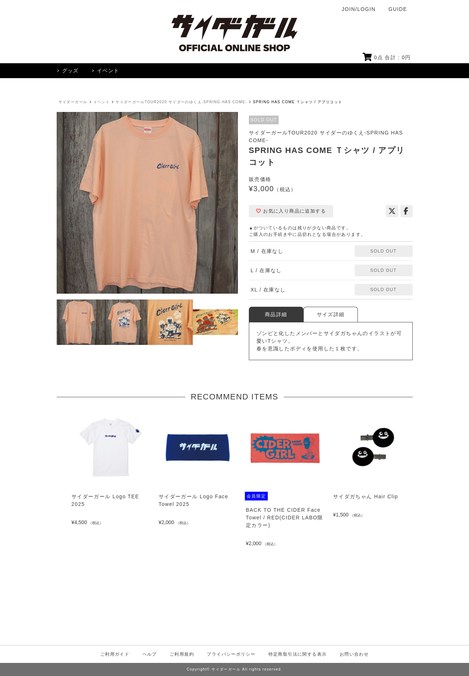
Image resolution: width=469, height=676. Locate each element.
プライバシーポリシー (231, 654)
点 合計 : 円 (387, 57)
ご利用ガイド (114, 654)
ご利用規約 (182, 654)
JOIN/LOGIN (359, 9)
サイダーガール (73, 102)
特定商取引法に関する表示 (297, 654)
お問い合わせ (354, 654)
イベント (101, 102)
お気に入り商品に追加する (291, 211)
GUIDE (397, 9)
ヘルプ (149, 654)
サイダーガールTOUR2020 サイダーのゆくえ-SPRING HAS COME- (181, 102)
